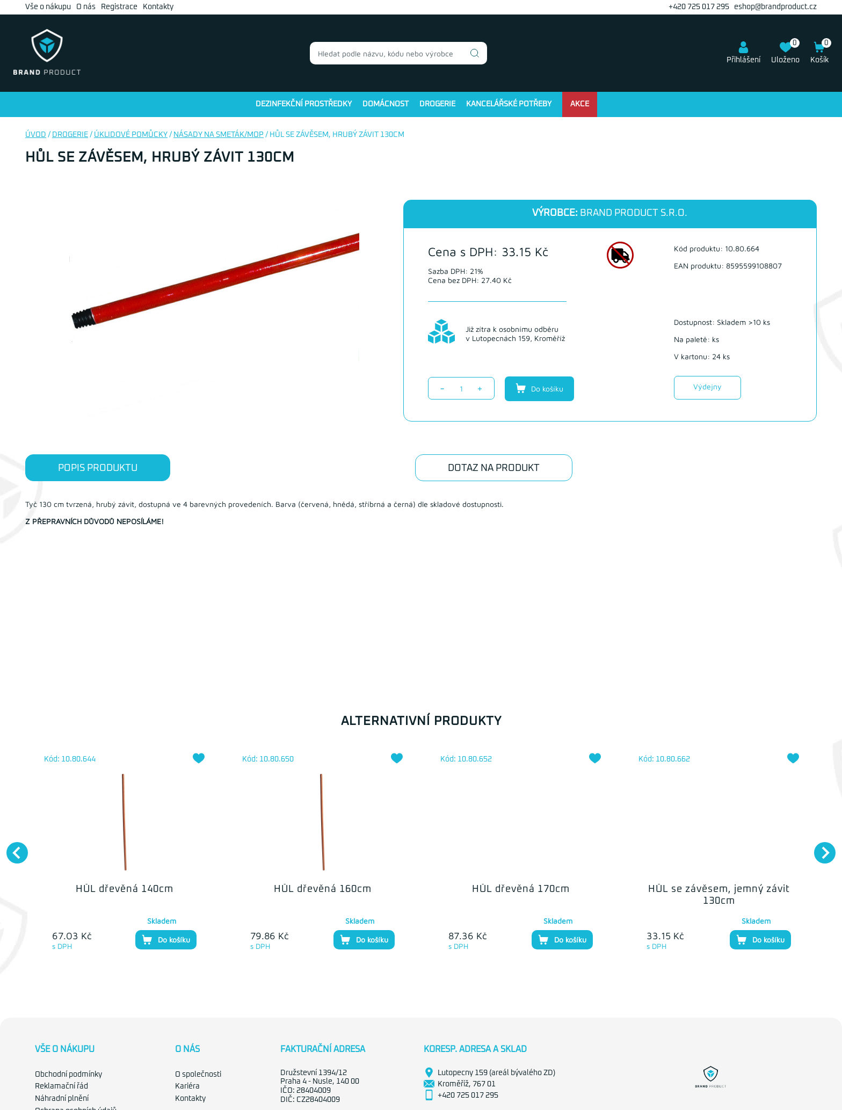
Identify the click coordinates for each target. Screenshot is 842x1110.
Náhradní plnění (62, 1098)
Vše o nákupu (48, 7)
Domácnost (385, 104)
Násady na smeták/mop (218, 135)
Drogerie (437, 104)
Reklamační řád (61, 1086)
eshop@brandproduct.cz (775, 7)
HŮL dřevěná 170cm (521, 889)
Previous (11, 847)
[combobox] (398, 53)
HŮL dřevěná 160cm (323, 889)
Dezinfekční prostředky (304, 104)
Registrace (119, 7)
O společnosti (198, 1074)
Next (819, 847)
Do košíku (539, 388)
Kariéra (187, 1086)
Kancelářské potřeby (508, 104)
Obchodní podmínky (68, 1074)
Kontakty (158, 7)
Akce (579, 104)
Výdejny (707, 386)
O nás (86, 7)
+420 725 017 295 (699, 7)
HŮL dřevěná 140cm (124, 889)
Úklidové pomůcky (131, 135)
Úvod (35, 135)
